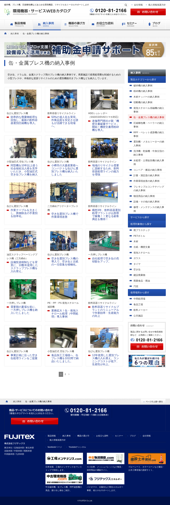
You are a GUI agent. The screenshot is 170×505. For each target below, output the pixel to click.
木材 (135, 241)
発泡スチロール (141, 252)
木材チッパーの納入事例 (146, 96)
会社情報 (138, 5)
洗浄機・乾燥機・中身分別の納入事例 (148, 153)
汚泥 (135, 286)
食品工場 (138, 304)
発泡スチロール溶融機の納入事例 (148, 110)
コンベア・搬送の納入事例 (147, 170)
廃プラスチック (141, 230)
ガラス (137, 258)
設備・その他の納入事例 (146, 201)
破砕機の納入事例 (142, 85)
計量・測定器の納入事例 (146, 175)
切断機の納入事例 (142, 102)
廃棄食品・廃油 (141, 280)
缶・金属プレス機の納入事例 (148, 117)
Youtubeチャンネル (77, 447)
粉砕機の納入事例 (142, 91)
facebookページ (55, 447)
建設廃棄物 (139, 275)
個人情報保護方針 (157, 5)
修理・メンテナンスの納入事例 (148, 209)
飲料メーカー (140, 310)
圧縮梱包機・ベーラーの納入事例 (148, 125)
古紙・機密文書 (141, 247)
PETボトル (139, 236)
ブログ (133, 436)
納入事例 (15, 33)
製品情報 (52, 436)
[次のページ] (68, 374)
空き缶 (137, 269)
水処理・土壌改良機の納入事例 (148, 162)
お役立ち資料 (102, 436)
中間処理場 (139, 298)
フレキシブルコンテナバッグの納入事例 (148, 188)
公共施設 (138, 315)
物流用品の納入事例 (144, 196)
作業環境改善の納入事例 (146, 181)
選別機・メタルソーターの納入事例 (148, 143)
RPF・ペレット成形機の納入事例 (148, 134)
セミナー (119, 436)
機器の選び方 (83, 436)
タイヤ (137, 264)
